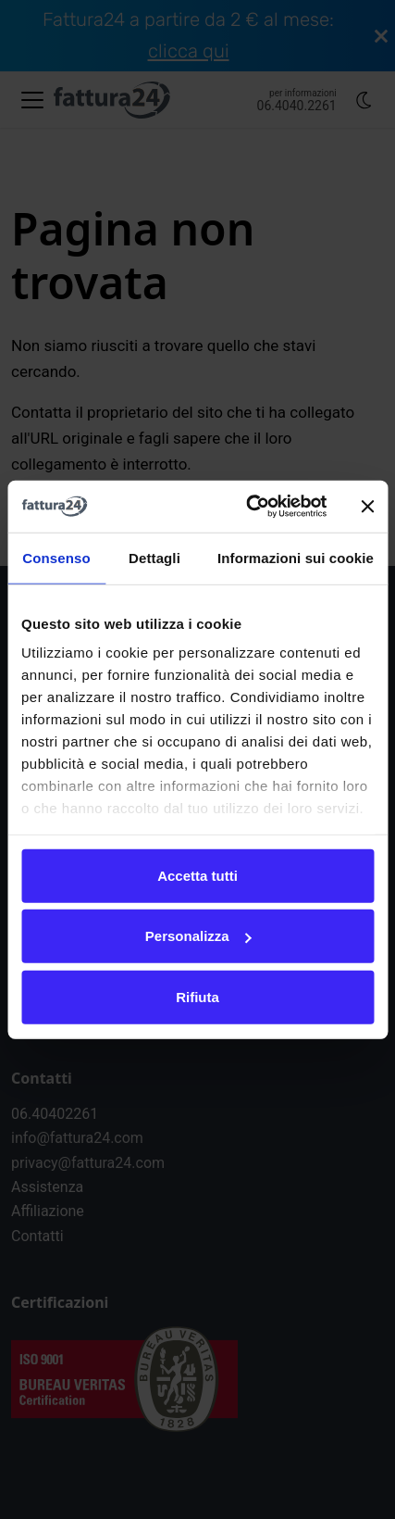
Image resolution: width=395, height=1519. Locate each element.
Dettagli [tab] (154, 557)
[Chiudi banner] (367, 506)
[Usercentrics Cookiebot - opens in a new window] (248, 507)
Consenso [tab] (56, 557)
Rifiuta (197, 996)
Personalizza (198, 936)
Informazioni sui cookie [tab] (295, 557)
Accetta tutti (197, 875)
